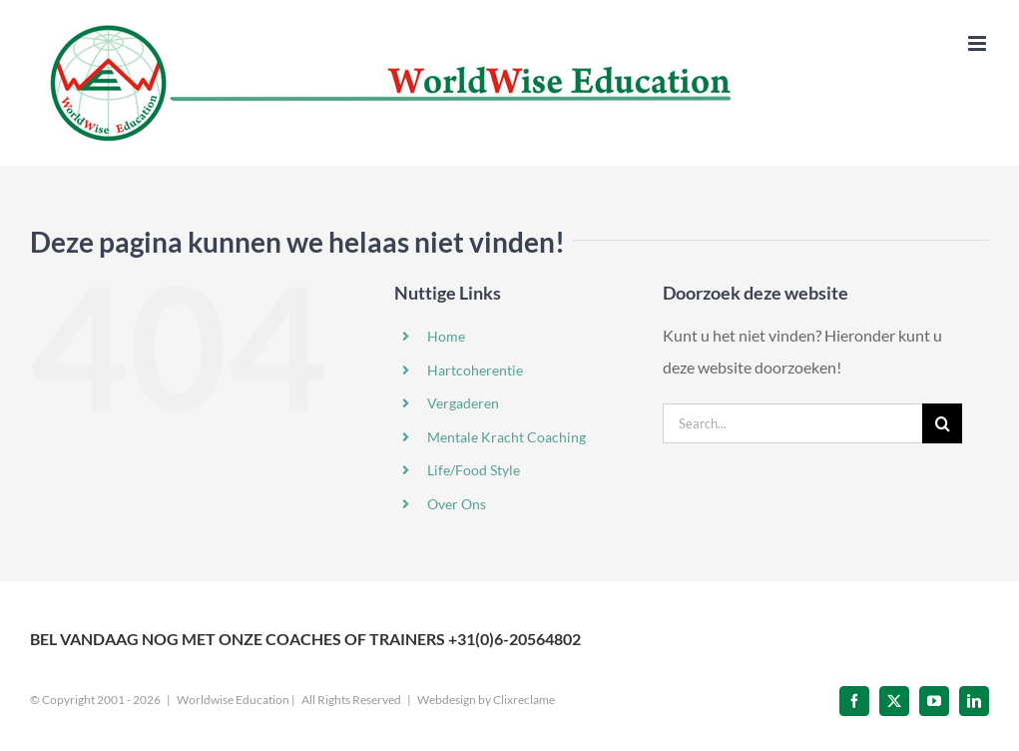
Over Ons (456, 503)
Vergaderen (463, 402)
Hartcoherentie (475, 370)
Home (446, 336)
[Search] (942, 423)
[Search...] (792, 423)
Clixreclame (524, 699)
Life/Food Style (473, 469)
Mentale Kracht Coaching (506, 436)
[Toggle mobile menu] (978, 43)
